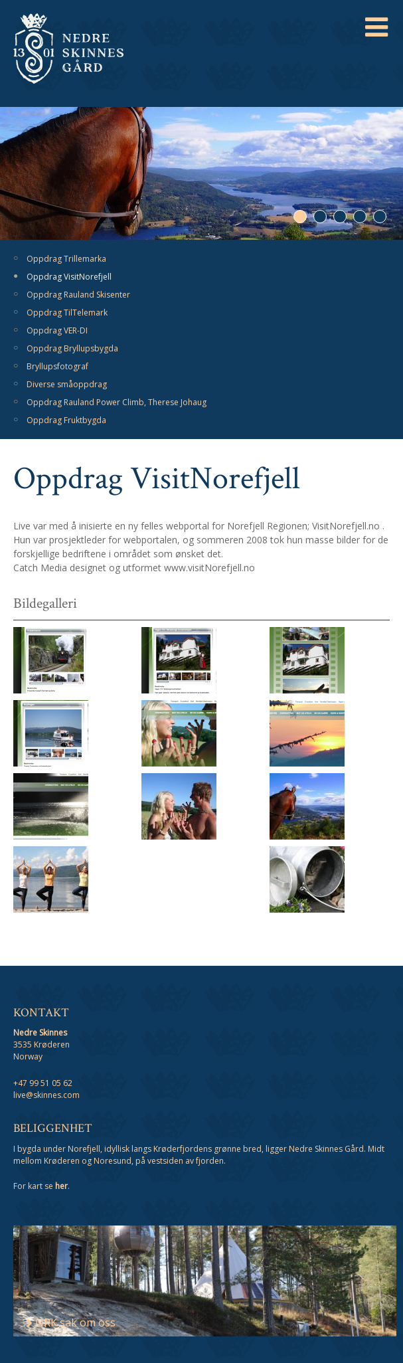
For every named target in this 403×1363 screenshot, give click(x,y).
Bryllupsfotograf (57, 366)
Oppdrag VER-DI (57, 330)
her (61, 1186)
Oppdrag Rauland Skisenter (78, 294)
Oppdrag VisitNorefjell (69, 276)
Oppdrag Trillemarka (66, 258)
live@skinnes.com (46, 1095)
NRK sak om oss (71, 1322)
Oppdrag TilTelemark (67, 312)
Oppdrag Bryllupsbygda (72, 348)
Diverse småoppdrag (67, 384)
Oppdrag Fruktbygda (66, 420)
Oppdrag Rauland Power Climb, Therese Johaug (116, 402)
